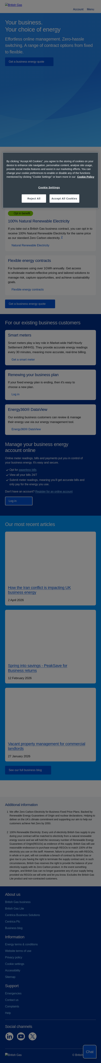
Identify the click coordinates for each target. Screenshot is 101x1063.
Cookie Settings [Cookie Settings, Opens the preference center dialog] (49, 187)
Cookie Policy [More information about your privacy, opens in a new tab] (85, 176)
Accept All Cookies (64, 198)
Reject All (33, 198)
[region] (50, 180)
